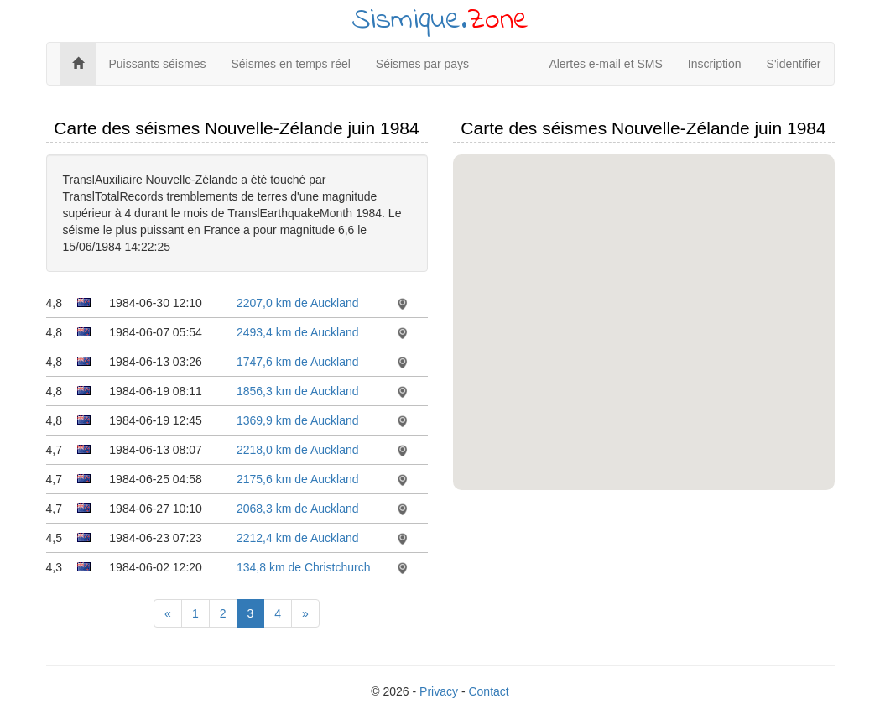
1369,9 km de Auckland (298, 420)
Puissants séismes (157, 63)
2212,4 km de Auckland (298, 538)
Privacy (438, 691)
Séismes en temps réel (290, 63)
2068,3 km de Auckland (298, 508)
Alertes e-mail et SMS (605, 63)
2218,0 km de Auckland (298, 449)
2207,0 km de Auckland (298, 303)
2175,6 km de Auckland (298, 479)
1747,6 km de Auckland (298, 361)
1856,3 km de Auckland (298, 391)
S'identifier (794, 63)
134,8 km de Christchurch (304, 567)
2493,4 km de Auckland (298, 332)
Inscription (715, 63)
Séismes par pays (422, 63)
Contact (488, 691)
